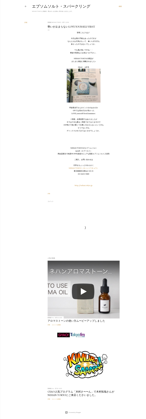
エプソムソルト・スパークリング (61, 6)
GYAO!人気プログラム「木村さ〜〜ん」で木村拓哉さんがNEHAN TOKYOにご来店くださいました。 (81, 393)
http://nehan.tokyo (82, 185)
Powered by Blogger (73, 412)
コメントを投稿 (56, 325)
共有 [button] (25, 22)
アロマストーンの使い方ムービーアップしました (76, 320)
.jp (91, 185)
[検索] (120, 6)
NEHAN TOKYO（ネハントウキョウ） (83, 168)
